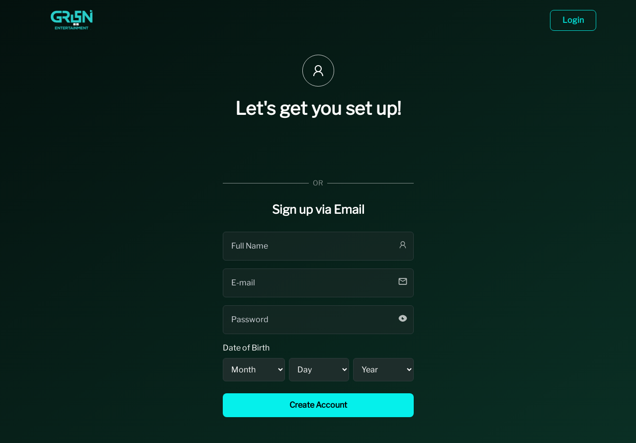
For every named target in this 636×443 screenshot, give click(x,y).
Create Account (318, 405)
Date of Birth (246, 348)
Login (573, 20)
